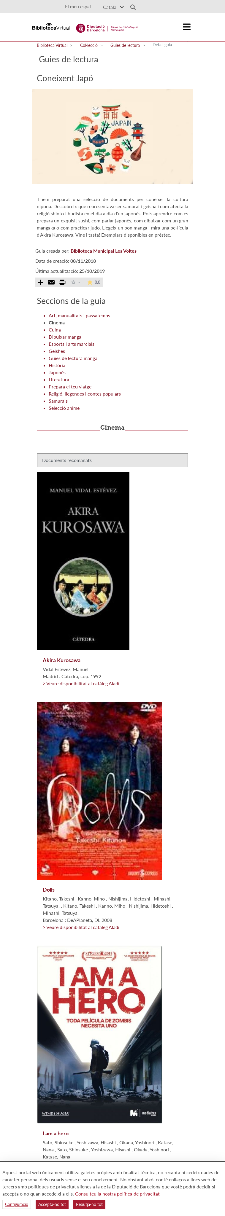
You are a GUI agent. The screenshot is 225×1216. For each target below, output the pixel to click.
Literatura (59, 379)
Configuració (16, 1204)
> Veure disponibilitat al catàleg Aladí (81, 683)
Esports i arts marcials (71, 344)
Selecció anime (64, 408)
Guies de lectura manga (73, 358)
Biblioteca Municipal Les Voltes (104, 251)
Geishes (57, 351)
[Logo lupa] (131, 5)
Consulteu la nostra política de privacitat (117, 1193)
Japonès (57, 372)
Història (57, 365)
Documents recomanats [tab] (67, 460)
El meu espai (78, 6)
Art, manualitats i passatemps (79, 315)
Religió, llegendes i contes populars (85, 393)
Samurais (58, 401)
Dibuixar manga (65, 337)
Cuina (55, 329)
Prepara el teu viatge (70, 386)
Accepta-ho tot (52, 1204)
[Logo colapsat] (187, 27)
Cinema (57, 322)
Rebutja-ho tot (89, 1204)
